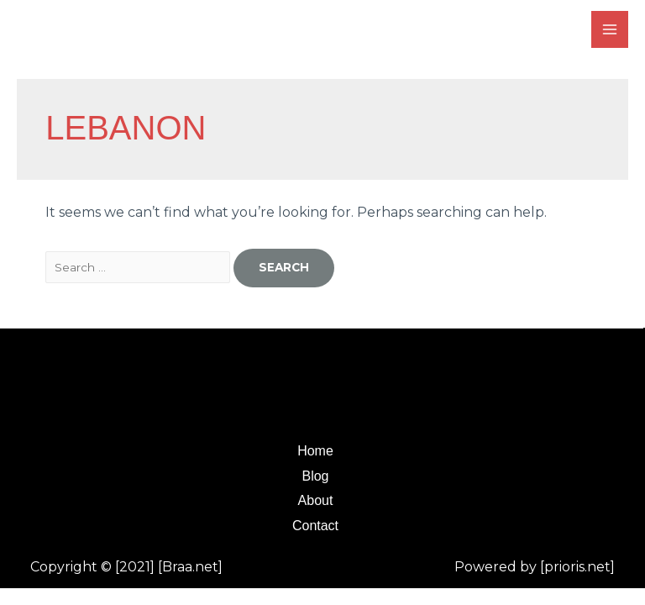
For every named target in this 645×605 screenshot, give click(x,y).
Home (315, 451)
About (315, 500)
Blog (315, 476)
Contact (315, 525)
